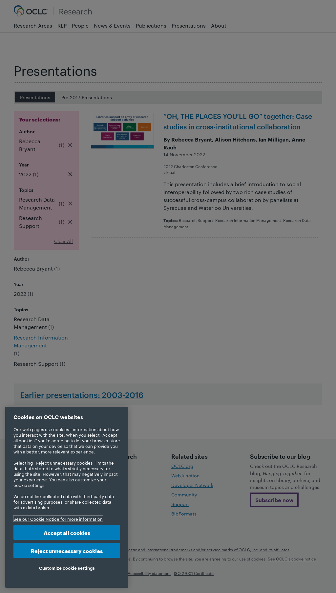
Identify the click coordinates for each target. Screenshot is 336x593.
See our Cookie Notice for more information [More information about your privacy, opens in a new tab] (58, 519)
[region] (66, 497)
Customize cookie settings (67, 568)
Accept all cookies (67, 532)
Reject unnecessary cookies (67, 550)
